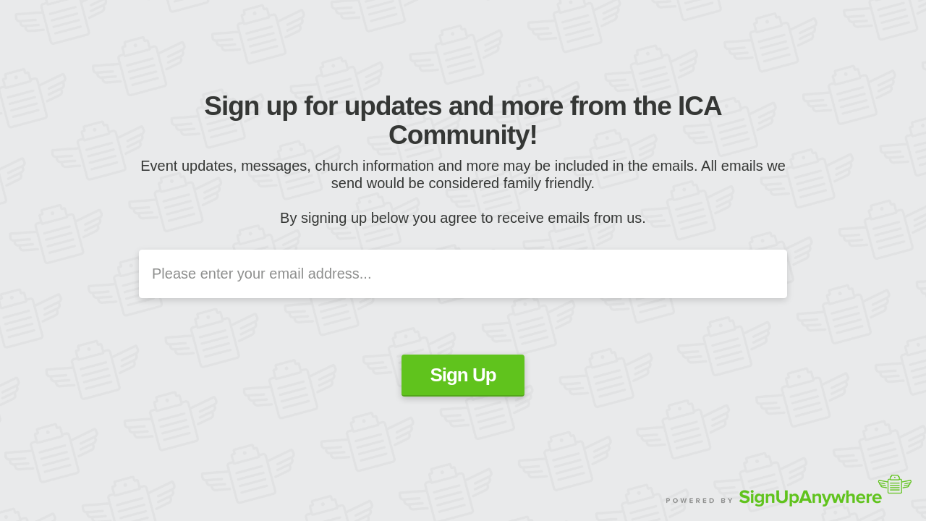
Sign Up (463, 375)
